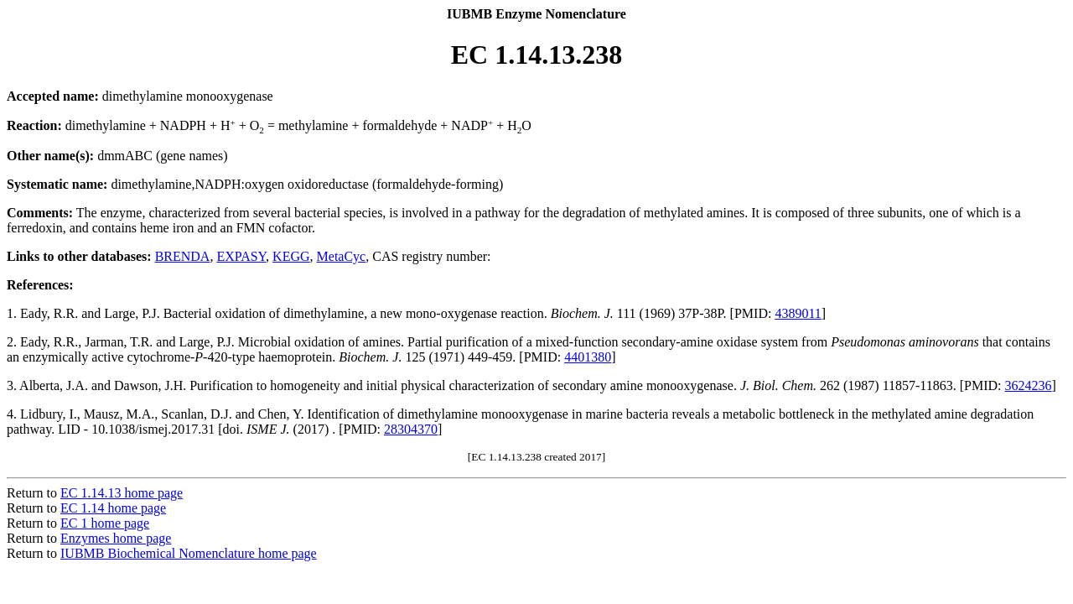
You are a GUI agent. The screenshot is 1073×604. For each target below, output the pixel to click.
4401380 (587, 357)
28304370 (411, 429)
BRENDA (182, 256)
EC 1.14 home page (113, 508)
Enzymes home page (115, 538)
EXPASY (241, 256)
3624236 (1028, 385)
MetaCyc (341, 256)
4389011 (798, 313)
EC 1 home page (104, 523)
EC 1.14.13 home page (121, 493)
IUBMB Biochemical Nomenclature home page (188, 553)
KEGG (290, 256)
